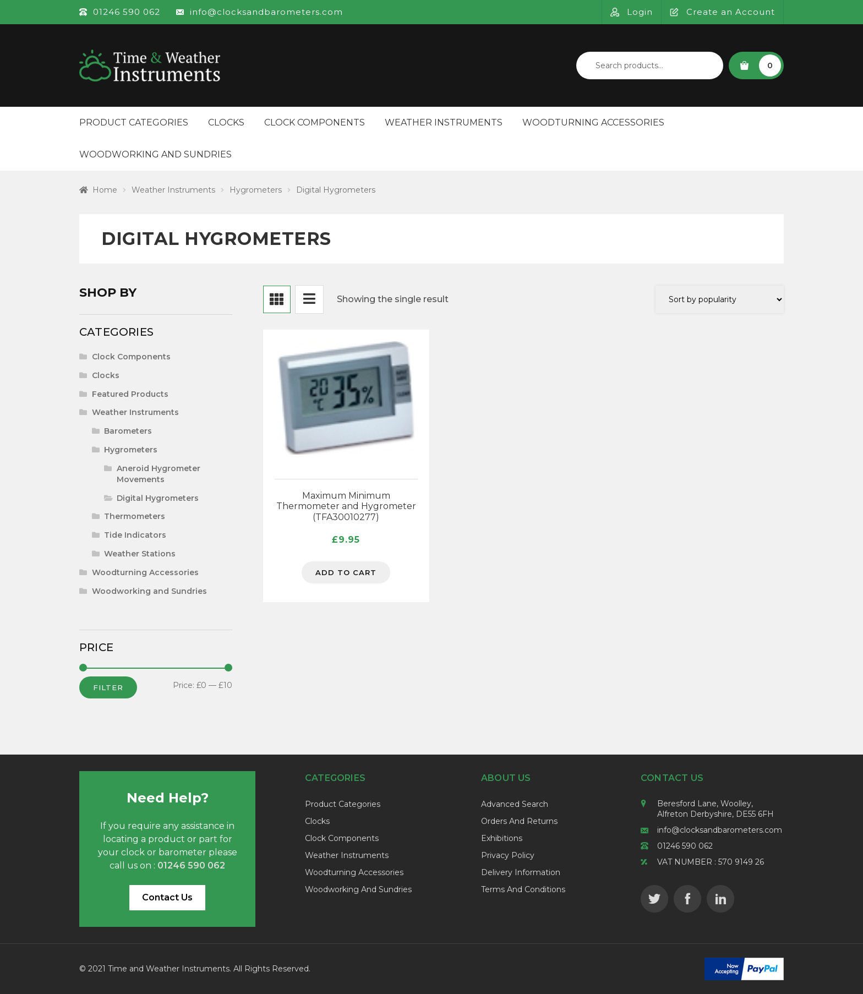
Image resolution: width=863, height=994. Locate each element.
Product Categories (133, 122)
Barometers (128, 431)
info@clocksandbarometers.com (719, 830)
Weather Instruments (443, 122)
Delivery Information (520, 872)
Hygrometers (256, 190)
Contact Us (167, 897)
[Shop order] (720, 299)
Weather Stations (140, 554)
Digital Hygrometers (158, 498)
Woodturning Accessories (593, 122)
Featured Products (130, 394)
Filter (108, 687)
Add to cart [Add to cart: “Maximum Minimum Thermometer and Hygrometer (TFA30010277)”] (345, 572)
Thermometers (134, 516)
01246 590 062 (685, 846)
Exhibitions (501, 838)
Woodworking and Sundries (155, 154)
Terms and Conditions (523, 889)
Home (104, 190)
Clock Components (314, 122)
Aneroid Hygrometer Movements (158, 473)
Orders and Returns (519, 821)
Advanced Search (514, 804)
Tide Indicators (135, 535)
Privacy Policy (507, 855)
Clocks (226, 122)
